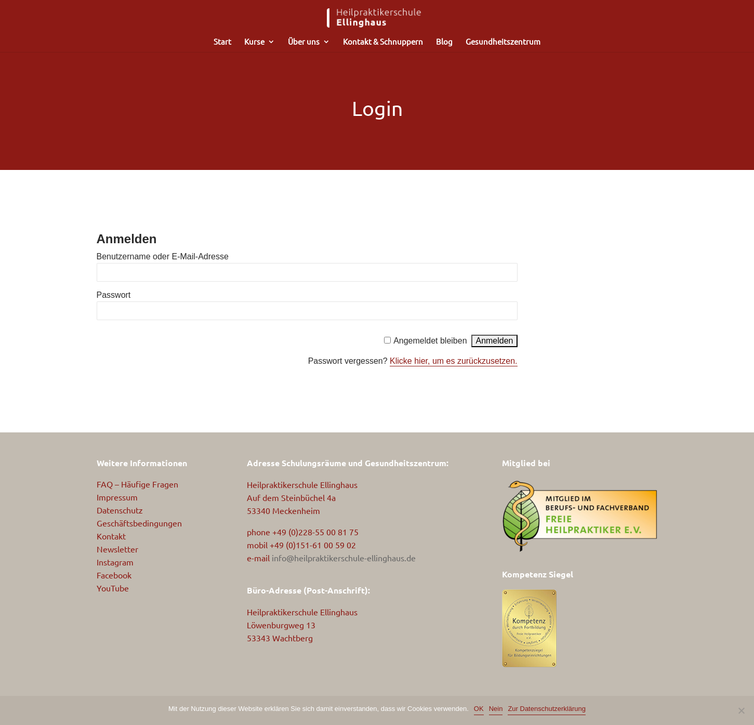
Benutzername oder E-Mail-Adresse (163, 256)
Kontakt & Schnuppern (383, 42)
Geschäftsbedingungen (139, 523)
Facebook (114, 575)
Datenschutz (120, 510)
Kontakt (111, 536)
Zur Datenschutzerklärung (547, 709)
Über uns (304, 42)
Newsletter (117, 549)
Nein (496, 709)
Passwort (114, 295)
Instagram (115, 562)
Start (222, 42)
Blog (444, 42)
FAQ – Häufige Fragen (137, 484)
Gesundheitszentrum (503, 42)
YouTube (113, 588)
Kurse (254, 42)
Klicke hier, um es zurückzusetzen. (453, 361)
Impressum (117, 497)
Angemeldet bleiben (430, 340)
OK (479, 709)
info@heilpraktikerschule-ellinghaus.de (344, 557)
